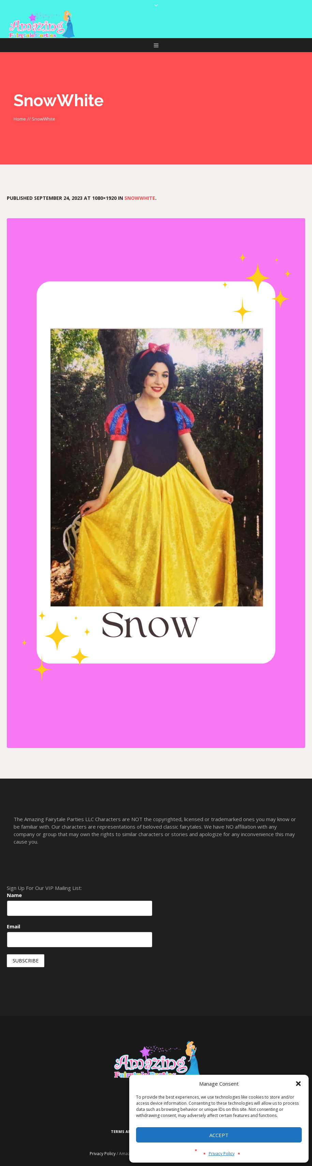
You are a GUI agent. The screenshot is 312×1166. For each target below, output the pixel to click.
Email (13, 926)
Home (20, 119)
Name (14, 895)
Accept (218, 1135)
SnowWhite (139, 198)
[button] (298, 1083)
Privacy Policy (222, 1153)
